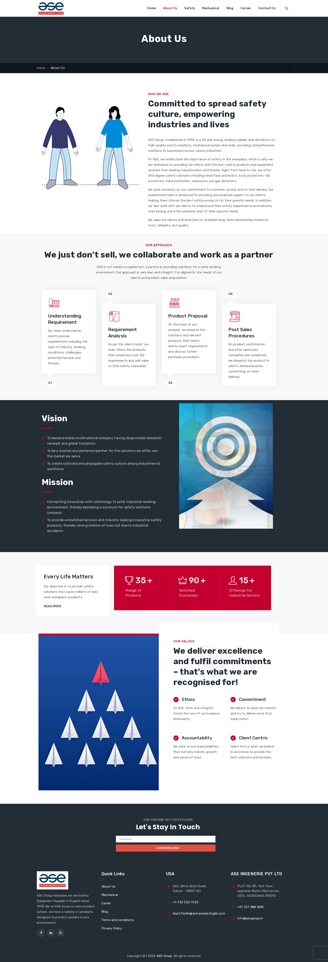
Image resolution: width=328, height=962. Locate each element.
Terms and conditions (117, 920)
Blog (230, 8)
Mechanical (210, 8)
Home (151, 8)
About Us (170, 8)
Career (246, 8)
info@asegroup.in (250, 918)
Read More (53, 606)
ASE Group (164, 956)
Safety (189, 8)
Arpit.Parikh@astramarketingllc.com (199, 913)
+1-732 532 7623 (185, 902)
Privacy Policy (111, 928)
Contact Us (267, 8)
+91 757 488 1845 (250, 907)
